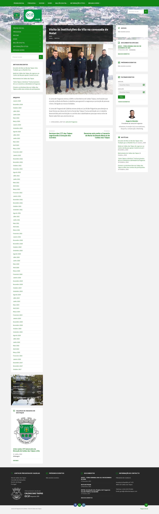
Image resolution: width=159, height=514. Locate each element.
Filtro (121, 97)
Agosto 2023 (17, 131)
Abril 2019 (16, 308)
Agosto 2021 (17, 213)
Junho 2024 (16, 114)
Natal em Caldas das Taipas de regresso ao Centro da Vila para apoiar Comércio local (26, 74)
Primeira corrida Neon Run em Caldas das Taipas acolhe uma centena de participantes (26, 88)
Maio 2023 (16, 142)
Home (51, 38)
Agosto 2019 (17, 295)
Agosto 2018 (17, 335)
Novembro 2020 (18, 244)
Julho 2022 (16, 176)
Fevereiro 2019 (17, 315)
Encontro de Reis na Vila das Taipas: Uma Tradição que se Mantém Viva (25, 69)
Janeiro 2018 (17, 359)
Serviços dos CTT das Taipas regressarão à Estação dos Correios (60, 135)
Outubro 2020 (17, 247)
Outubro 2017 (17, 369)
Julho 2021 (16, 216)
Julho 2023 (16, 135)
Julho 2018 (16, 339)
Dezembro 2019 (18, 281)
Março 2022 (16, 189)
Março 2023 (16, 148)
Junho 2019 (16, 301)
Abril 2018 (16, 349)
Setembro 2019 (17, 291)
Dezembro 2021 (18, 199)
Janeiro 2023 (17, 155)
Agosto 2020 (17, 254)
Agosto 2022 (17, 172)
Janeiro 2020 (17, 278)
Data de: (120, 81)
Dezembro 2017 (18, 363)
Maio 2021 (16, 223)
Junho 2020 (16, 261)
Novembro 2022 (18, 162)
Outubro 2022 (17, 165)
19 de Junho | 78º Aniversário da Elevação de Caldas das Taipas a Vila (26, 450)
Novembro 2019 (18, 284)
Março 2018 (16, 352)
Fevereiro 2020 (17, 274)
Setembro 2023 (17, 128)
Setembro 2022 (17, 169)
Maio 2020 (16, 264)
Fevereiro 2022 (17, 193)
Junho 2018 (16, 342)
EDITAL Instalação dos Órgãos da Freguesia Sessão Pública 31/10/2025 (95, 491)
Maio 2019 (16, 305)
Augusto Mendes (132, 121)
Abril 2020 (16, 267)
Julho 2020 (16, 257)
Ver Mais (15, 460)
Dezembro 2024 (18, 104)
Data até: (121, 89)
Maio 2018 (16, 346)
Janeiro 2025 (17, 101)
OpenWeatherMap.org (33, 402)
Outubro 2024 (17, 108)
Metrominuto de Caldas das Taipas (23, 78)
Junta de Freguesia (71, 122)
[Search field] (138, 12)
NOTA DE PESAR (86, 485)
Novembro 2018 (18, 325)
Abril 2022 (16, 186)
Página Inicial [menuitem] (144, 509)
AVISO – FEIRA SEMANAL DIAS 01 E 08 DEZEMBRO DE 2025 (129, 47)
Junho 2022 (16, 179)
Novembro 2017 (18, 366)
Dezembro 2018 (18, 322)
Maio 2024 (16, 118)
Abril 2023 (16, 145)
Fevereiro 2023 (17, 152)
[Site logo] (26, 21)
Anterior (52, 131)
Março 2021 (16, 230)
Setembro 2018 (17, 332)
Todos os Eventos (124, 101)
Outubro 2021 (17, 206)
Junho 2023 (16, 138)
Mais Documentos (123, 54)
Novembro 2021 (18, 203)
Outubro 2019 (17, 288)
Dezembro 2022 (18, 159)
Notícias (57, 38)
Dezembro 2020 (18, 240)
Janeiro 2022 (17, 196)
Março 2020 (16, 271)
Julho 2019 (16, 298)
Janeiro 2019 (17, 318)
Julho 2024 (16, 111)
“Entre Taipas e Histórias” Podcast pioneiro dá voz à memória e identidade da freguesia (26, 83)
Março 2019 (16, 312)
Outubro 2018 (17, 329)
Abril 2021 (16, 227)
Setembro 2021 (17, 210)
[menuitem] (19, 3)
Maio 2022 (16, 182)
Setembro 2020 (17, 250)
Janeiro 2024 (17, 125)
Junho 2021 (16, 220)
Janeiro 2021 (17, 237)
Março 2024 (16, 121)
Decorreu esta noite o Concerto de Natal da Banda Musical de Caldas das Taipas (97, 135)
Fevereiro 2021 (17, 233)
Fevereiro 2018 (17, 356)
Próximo (107, 131)
